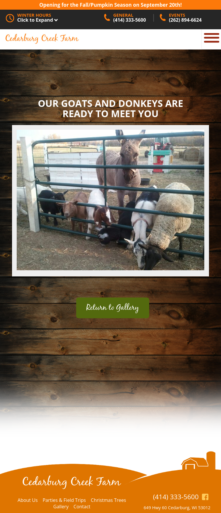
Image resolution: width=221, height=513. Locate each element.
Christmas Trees (108, 500)
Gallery (61, 506)
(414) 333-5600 (176, 496)
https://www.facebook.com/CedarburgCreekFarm (205, 496)
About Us (28, 500)
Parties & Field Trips (64, 500)
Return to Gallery (112, 308)
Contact (82, 506)
